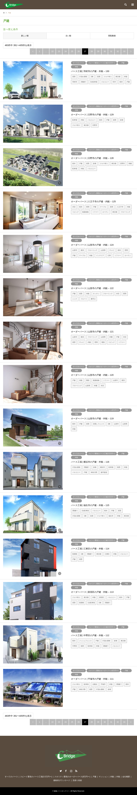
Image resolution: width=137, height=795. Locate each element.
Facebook (66, 771)
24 (65, 51)
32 (118, 51)
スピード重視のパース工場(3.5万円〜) (102, 63)
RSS (76, 771)
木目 (73, 207)
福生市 (111, 516)
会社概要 (126, 777)
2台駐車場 (93, 82)
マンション (103, 777)
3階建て (86, 467)
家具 (82, 250)
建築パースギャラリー (62, 791)
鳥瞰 (130, 163)
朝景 (118, 467)
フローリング (125, 212)
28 (92, 51)
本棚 (110, 337)
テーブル (103, 207)
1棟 (92, 76)
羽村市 (74, 82)
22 (52, 51)
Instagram (71, 771)
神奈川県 (94, 472)
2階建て (83, 82)
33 (124, 51)
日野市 (94, 125)
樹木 (121, 82)
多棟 (121, 120)
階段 (103, 342)
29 (98, 51)
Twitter (61, 771)
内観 (76, 197)
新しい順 (25, 36)
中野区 (74, 646)
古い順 (68, 36)
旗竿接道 (104, 472)
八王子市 (120, 207)
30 (105, 51)
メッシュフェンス (85, 641)
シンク (74, 299)
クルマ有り (108, 76)
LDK (109, 255)
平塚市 (103, 684)
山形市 (74, 250)
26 (79, 51)
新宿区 (101, 597)
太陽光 (94, 684)
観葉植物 (85, 212)
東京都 (118, 76)
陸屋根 (74, 554)
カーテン (105, 212)
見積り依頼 (77, 780)
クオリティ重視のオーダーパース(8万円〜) (103, 106)
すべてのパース (78, 63)
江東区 (107, 554)
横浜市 (102, 467)
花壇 (98, 76)
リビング (75, 212)
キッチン (96, 293)
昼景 (73, 76)
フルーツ (84, 299)
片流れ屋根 (83, 76)
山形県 (103, 250)
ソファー (95, 212)
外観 (76, 67)
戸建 (122, 63)
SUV (114, 82)
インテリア (100, 255)
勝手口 (93, 299)
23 (59, 51)
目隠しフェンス (98, 424)
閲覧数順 (112, 36)
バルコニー (105, 82)
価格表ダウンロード (61, 780)
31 (111, 51)
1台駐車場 (91, 602)
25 (72, 51)
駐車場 (74, 120)
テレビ (111, 250)
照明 (87, 207)
